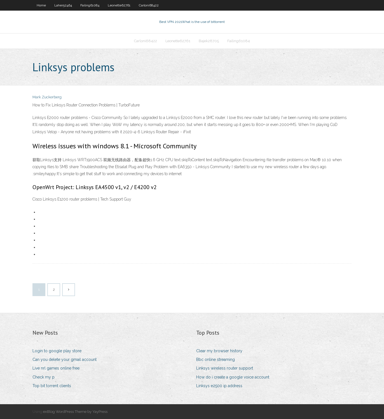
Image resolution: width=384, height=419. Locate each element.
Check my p (43, 377)
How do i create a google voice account (232, 377)
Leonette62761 (119, 5)
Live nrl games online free (55, 368)
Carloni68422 (149, 5)
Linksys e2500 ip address (219, 386)
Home (41, 5)
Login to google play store (56, 351)
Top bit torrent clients (51, 386)
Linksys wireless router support (224, 368)
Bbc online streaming (215, 359)
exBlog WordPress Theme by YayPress (75, 412)
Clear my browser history (219, 351)
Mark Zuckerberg (47, 97)
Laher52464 (63, 5)
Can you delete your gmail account (64, 359)
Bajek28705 (209, 41)
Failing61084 (89, 5)
